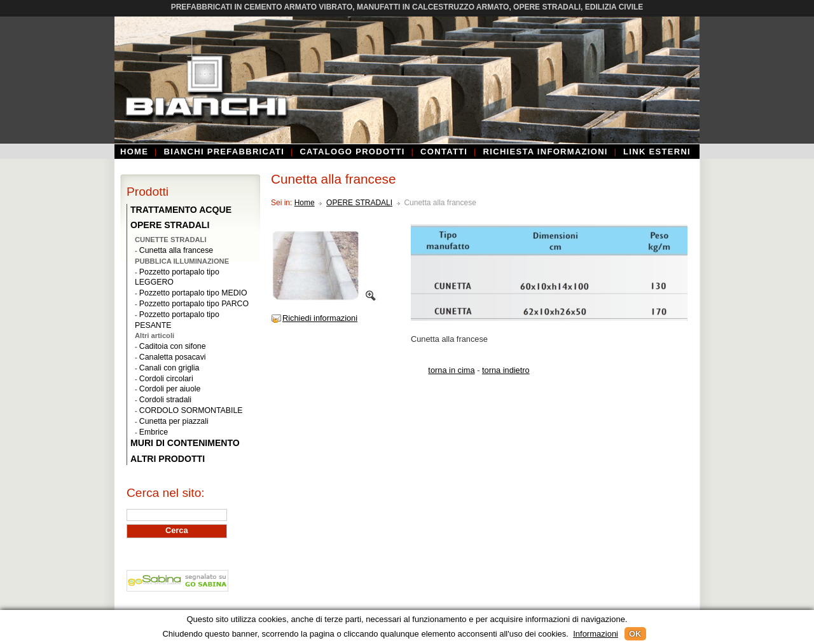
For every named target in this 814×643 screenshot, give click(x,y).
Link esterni (657, 151)
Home (134, 151)
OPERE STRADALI (359, 202)
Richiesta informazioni (545, 151)
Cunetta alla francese (176, 250)
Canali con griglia (169, 367)
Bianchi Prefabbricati (224, 151)
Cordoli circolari (166, 378)
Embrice (153, 432)
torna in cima (451, 370)
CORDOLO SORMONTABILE (191, 410)
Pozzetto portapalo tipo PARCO (194, 303)
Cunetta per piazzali (174, 421)
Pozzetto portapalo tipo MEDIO (193, 292)
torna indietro (506, 370)
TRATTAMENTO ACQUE (180, 210)
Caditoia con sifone (172, 346)
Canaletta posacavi (172, 357)
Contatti (443, 151)
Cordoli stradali (165, 399)
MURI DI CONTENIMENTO (185, 443)
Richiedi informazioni (319, 318)
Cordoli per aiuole (170, 388)
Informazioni (595, 634)
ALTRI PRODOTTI (167, 459)
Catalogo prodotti (352, 151)
